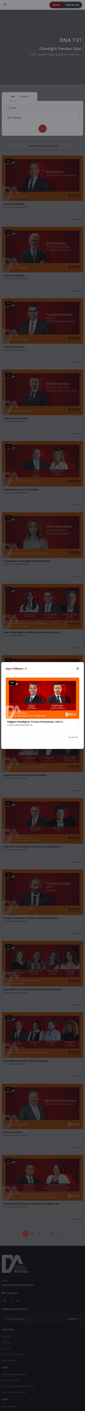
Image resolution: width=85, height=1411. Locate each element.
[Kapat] (78, 668)
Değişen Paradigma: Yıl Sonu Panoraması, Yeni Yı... (35, 721)
